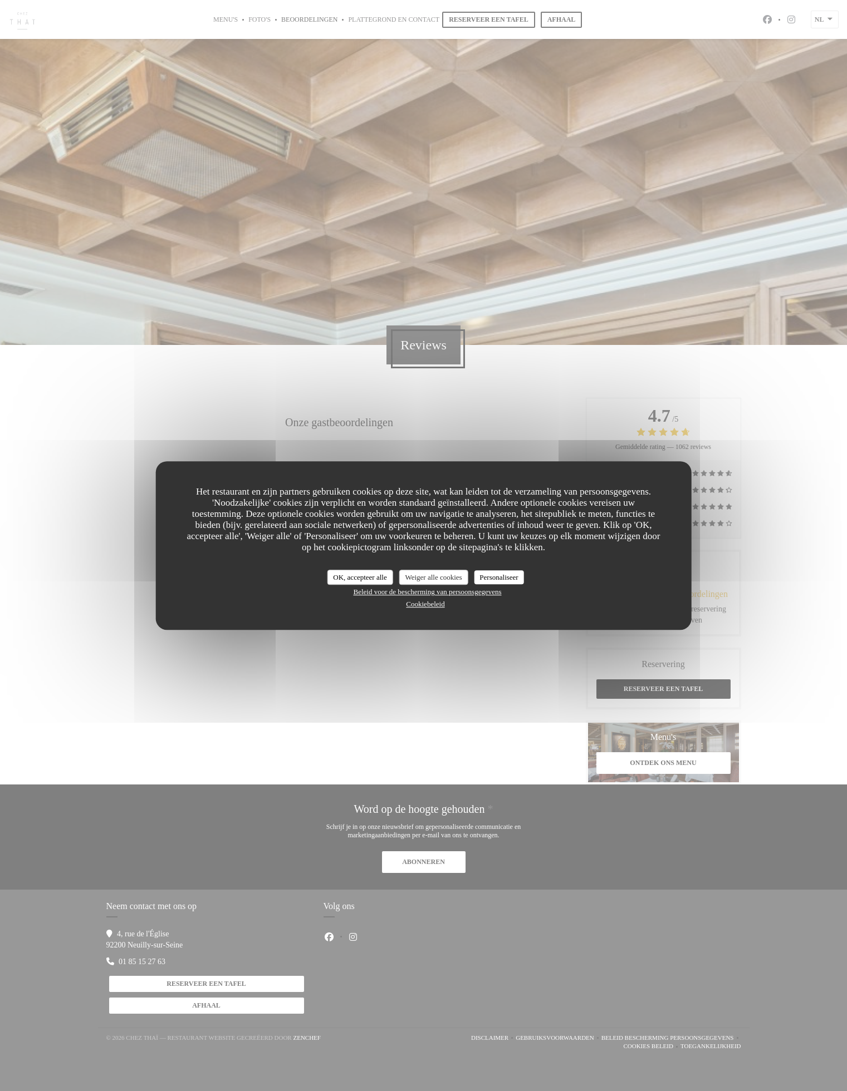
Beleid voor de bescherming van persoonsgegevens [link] (427, 592)
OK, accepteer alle (359, 577)
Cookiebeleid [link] (425, 604)
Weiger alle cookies (433, 577)
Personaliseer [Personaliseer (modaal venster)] (498, 577)
